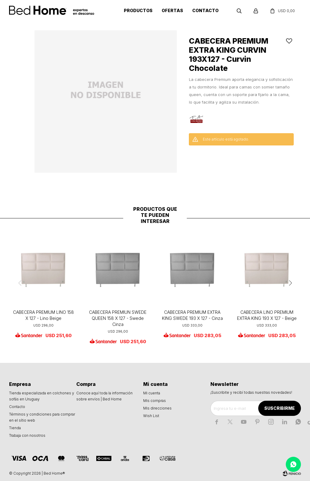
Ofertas (172, 10)
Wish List (151, 415)
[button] (290, 282)
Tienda (15, 428)
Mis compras (154, 400)
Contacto (205, 10)
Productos (138, 10)
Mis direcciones (157, 408)
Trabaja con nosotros (27, 435)
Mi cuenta (151, 393)
